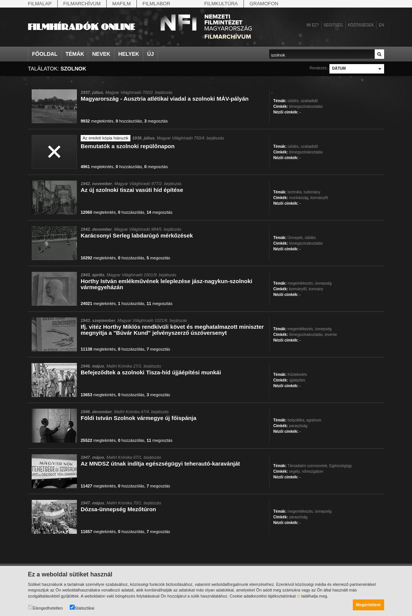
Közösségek (361, 25)
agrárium (313, 420)
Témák (75, 54)
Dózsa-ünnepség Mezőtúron (118, 509)
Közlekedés (297, 374)
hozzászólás (129, 121)
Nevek (101, 54)
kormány (316, 289)
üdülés (310, 238)
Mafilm (121, 3)
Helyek (128, 54)
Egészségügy (340, 466)
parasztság (298, 426)
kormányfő (319, 198)
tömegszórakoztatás (306, 106)
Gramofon (264, 3)
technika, (295, 192)
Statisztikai (82, 607)
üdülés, (294, 101)
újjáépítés (297, 380)
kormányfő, (298, 289)
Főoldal (45, 54)
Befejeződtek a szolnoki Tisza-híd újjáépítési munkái (151, 372)
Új (150, 54)
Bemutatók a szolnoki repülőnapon (128, 146)
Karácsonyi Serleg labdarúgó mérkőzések (137, 235)
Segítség (333, 25)
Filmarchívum (82, 3)
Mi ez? (312, 25)
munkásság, (299, 198)
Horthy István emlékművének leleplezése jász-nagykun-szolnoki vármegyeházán (166, 284)
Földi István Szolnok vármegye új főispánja (138, 418)
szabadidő (309, 101)
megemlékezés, (301, 283)
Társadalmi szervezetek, (308, 466)
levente (331, 335)
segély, (295, 471)
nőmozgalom (312, 471)
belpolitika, (296, 420)
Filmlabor (156, 3)
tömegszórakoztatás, (306, 335)
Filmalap (40, 3)
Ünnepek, (296, 238)
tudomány (312, 192)
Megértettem (368, 604)
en (381, 25)
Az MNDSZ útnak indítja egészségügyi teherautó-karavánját (160, 463)
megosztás (156, 121)
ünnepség (323, 283)
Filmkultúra (221, 3)
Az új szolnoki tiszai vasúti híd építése (132, 190)
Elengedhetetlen (45, 607)
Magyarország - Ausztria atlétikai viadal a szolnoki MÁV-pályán (164, 98)
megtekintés (97, 121)
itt (298, 596)
